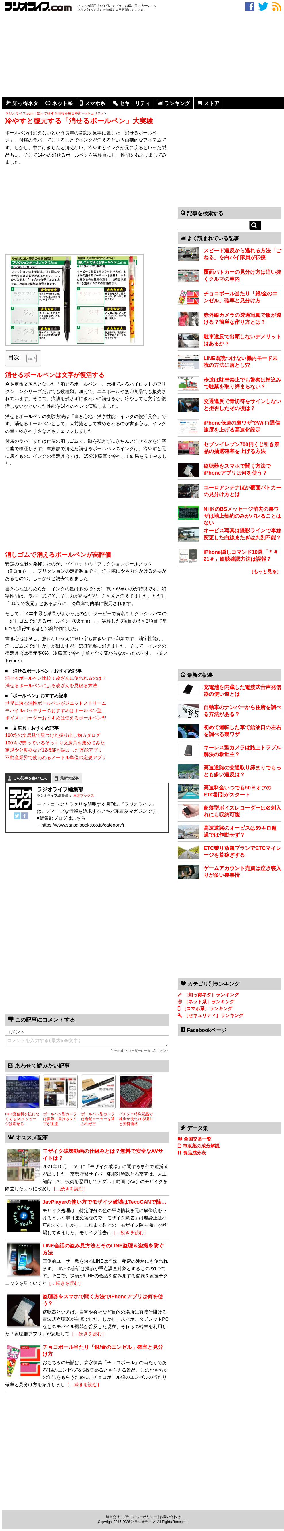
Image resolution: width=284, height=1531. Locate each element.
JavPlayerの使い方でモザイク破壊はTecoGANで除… (104, 1202)
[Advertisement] (143, 55)
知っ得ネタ (25, 103)
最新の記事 (69, 778)
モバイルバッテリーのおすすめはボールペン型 (53, 710)
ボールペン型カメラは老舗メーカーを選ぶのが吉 (98, 1119)
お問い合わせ (170, 1517)
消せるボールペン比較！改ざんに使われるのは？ (55, 678)
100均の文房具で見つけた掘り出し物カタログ (52, 735)
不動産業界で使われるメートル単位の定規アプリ (55, 757)
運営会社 (113, 1517)
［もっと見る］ (265, 571)
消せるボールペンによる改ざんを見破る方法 (51, 685)
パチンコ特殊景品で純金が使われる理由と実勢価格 (136, 1119)
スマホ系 (95, 103)
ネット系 (62, 103)
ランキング (177, 103)
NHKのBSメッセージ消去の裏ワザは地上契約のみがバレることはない (242, 516)
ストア (211, 103)
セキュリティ (134, 103)
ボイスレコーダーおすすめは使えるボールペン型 (55, 717)
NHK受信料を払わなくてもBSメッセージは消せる (22, 1119)
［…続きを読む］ (69, 1188)
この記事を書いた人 (30, 778)
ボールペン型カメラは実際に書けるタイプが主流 (60, 1119)
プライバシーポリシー (139, 1517)
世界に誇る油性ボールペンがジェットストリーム (55, 703)
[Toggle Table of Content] (28, 358)
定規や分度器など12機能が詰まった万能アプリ (53, 750)
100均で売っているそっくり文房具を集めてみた (55, 742)
